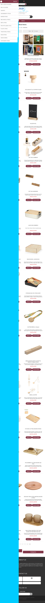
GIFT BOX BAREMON (33, 191)
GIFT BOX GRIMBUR (33, 157)
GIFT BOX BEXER (12, 428)
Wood (21, 27)
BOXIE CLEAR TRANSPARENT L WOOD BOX (12, 260)
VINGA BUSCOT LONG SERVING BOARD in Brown (12, 531)
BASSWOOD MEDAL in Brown (11, 293)
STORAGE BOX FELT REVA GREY (33, 293)
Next (27, 544)
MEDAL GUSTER (33, 394)
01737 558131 (22, 13)
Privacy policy (32, 597)
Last (30, 544)
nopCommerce (24, 598)
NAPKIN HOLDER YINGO (11, 89)
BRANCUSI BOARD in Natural (11, 462)
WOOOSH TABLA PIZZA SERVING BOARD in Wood (33, 497)
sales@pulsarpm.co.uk (22, 12)
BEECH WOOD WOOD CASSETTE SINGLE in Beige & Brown (33, 361)
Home (19, 27)
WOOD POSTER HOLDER (33, 55)
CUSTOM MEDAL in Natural (33, 327)
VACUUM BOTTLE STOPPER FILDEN (33, 89)
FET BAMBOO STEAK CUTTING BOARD (12, 496)
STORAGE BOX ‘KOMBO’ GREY (12, 327)
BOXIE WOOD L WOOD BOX (33, 259)
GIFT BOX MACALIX (11, 360)
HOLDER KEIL (33, 123)
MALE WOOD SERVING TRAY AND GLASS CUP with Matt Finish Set (33, 531)
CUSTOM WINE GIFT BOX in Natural (12, 157)
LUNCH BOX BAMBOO (12, 191)
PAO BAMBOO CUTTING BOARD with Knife (33, 463)
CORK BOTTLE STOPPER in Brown (11, 55)
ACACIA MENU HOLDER (11, 123)
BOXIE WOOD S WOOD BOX (12, 225)
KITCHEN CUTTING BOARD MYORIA (33, 428)
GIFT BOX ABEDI (12, 394)
